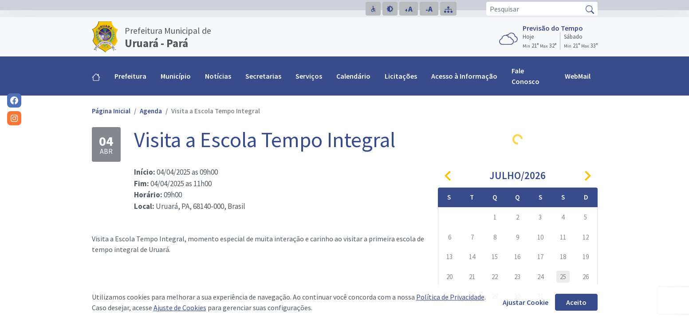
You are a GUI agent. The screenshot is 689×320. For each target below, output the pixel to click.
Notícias (218, 76)
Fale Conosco (525, 76)
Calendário (353, 76)
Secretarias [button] (263, 76)
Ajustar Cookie (525, 302)
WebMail (578, 76)
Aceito (576, 302)
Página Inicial (111, 111)
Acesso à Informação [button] (464, 76)
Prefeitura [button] (130, 76)
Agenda (151, 111)
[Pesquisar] (534, 9)
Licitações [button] (401, 76)
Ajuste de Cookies (180, 307)
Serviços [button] (308, 76)
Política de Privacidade (450, 296)
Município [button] (176, 76)
